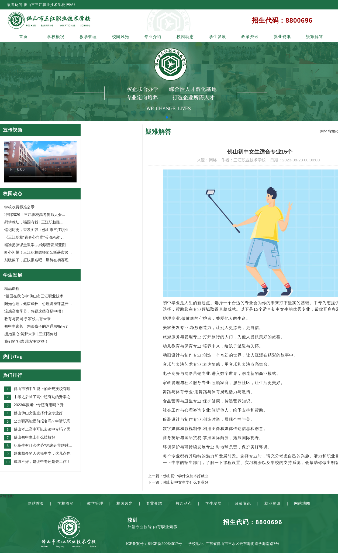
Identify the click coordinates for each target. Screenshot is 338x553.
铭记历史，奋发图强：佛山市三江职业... (38, 230)
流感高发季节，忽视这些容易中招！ (34, 311)
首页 (23, 36)
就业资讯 (282, 36)
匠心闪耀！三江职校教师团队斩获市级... (38, 252)
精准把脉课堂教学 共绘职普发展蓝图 (35, 245)
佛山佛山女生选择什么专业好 (38, 413)
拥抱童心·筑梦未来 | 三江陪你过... (32, 334)
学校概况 (55, 36)
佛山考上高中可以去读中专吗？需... (44, 429)
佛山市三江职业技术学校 (44, 5)
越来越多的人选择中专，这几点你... (44, 453)
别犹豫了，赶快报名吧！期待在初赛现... (38, 260)
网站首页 (36, 503)
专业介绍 (152, 36)
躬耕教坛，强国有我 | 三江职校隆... (33, 222)
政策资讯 (249, 36)
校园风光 (120, 36)
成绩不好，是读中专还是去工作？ (42, 461)
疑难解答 (314, 36)
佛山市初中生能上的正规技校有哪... (44, 388)
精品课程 (11, 288)
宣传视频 (12, 130)
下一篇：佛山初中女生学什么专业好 (178, 482)
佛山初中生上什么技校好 (34, 437)
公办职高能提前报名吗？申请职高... (44, 421)
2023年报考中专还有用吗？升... (40, 405)
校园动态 (185, 36)
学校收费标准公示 (19, 207)
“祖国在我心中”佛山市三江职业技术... (35, 296)
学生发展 (217, 36)
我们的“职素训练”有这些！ (26, 341)
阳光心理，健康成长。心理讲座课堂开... (38, 303)
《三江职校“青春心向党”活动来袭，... (35, 237)
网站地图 (302, 503)
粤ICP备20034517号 (164, 543)
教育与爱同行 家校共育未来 (27, 319)
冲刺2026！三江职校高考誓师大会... (34, 214)
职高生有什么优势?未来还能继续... (43, 445)
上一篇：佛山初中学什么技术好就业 (178, 476)
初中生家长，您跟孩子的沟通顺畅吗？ (36, 326)
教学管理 (88, 36)
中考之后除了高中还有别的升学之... (44, 397)
